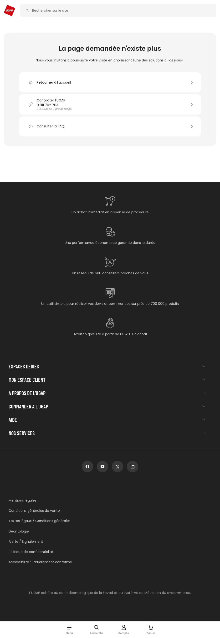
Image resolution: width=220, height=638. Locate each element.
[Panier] (150, 630)
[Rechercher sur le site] (120, 10)
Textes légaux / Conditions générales (40, 521)
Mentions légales (22, 500)
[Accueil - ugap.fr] (9, 10)
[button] (69, 630)
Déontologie (19, 531)
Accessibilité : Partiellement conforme (40, 562)
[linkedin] (132, 466)
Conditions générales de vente (34, 510)
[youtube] (102, 466)
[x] (117, 466)
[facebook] (87, 466)
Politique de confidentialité (31, 552)
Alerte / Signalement (26, 541)
